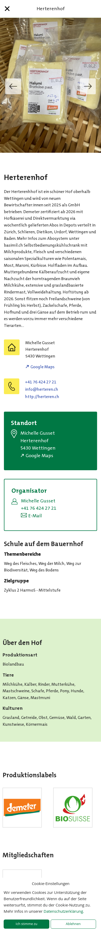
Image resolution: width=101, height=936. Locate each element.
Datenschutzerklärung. (64, 911)
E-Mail (35, 516)
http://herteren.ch (42, 396)
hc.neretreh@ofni (41, 389)
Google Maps (43, 367)
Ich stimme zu (26, 924)
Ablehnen (73, 924)
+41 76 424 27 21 (40, 382)
